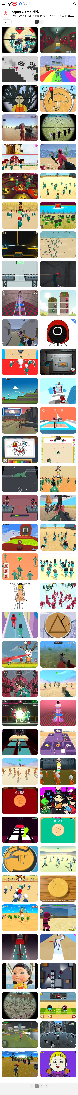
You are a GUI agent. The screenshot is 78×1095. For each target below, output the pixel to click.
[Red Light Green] (20, 888)
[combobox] (7, 21)
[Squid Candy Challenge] (20, 859)
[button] (71, 15)
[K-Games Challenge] (58, 566)
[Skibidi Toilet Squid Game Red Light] (20, 362)
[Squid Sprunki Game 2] (20, 830)
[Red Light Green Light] (58, 479)
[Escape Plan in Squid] (20, 479)
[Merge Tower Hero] (58, 303)
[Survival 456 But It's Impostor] (20, 508)
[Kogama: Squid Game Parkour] (20, 537)
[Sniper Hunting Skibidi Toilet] (58, 127)
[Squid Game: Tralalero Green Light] (20, 771)
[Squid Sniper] (20, 40)
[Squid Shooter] (58, 157)
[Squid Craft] (58, 215)
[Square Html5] (58, 449)
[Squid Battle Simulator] (58, 596)
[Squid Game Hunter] (58, 976)
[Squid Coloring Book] (20, 449)
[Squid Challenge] (58, 186)
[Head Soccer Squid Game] (58, 1005)
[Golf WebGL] (20, 391)
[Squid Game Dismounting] (20, 69)
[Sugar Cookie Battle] (58, 98)
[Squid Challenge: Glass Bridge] (20, 303)
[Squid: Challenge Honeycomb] (58, 625)
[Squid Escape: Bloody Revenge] (58, 274)
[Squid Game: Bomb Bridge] (20, 186)
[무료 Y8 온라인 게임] (12, 4)
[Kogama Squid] (58, 40)
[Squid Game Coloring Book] (58, 1064)
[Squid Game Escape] (58, 508)
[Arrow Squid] (58, 391)
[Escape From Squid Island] (20, 332)
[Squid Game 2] (58, 947)
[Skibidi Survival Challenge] (58, 1034)
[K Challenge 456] (20, 566)
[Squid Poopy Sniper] (20, 1005)
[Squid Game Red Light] (58, 683)
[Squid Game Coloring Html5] (20, 596)
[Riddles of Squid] (20, 157)
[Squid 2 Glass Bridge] (20, 947)
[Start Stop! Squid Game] (58, 859)
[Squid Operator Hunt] (20, 127)
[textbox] (7, 22)
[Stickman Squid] (20, 917)
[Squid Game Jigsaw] (20, 976)
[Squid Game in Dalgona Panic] (58, 830)
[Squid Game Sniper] (58, 654)
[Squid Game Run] (20, 625)
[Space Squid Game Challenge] (20, 420)
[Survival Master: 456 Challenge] (58, 69)
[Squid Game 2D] (58, 244)
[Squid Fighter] (20, 713)
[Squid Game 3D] (58, 537)
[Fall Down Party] (58, 742)
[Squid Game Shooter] (20, 1064)
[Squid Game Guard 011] (20, 98)
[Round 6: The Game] (58, 713)
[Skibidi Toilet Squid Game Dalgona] (20, 800)
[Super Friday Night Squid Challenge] (58, 800)
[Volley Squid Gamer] (58, 420)
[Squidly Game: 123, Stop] (20, 215)
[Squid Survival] (20, 654)
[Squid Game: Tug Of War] (20, 244)
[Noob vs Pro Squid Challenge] (20, 274)
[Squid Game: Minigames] (58, 888)
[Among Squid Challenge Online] (58, 362)
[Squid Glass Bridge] (20, 742)
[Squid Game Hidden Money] (20, 683)
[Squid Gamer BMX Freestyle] (20, 1034)
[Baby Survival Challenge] (58, 771)
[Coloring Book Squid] (58, 332)
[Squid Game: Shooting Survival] (58, 917)
